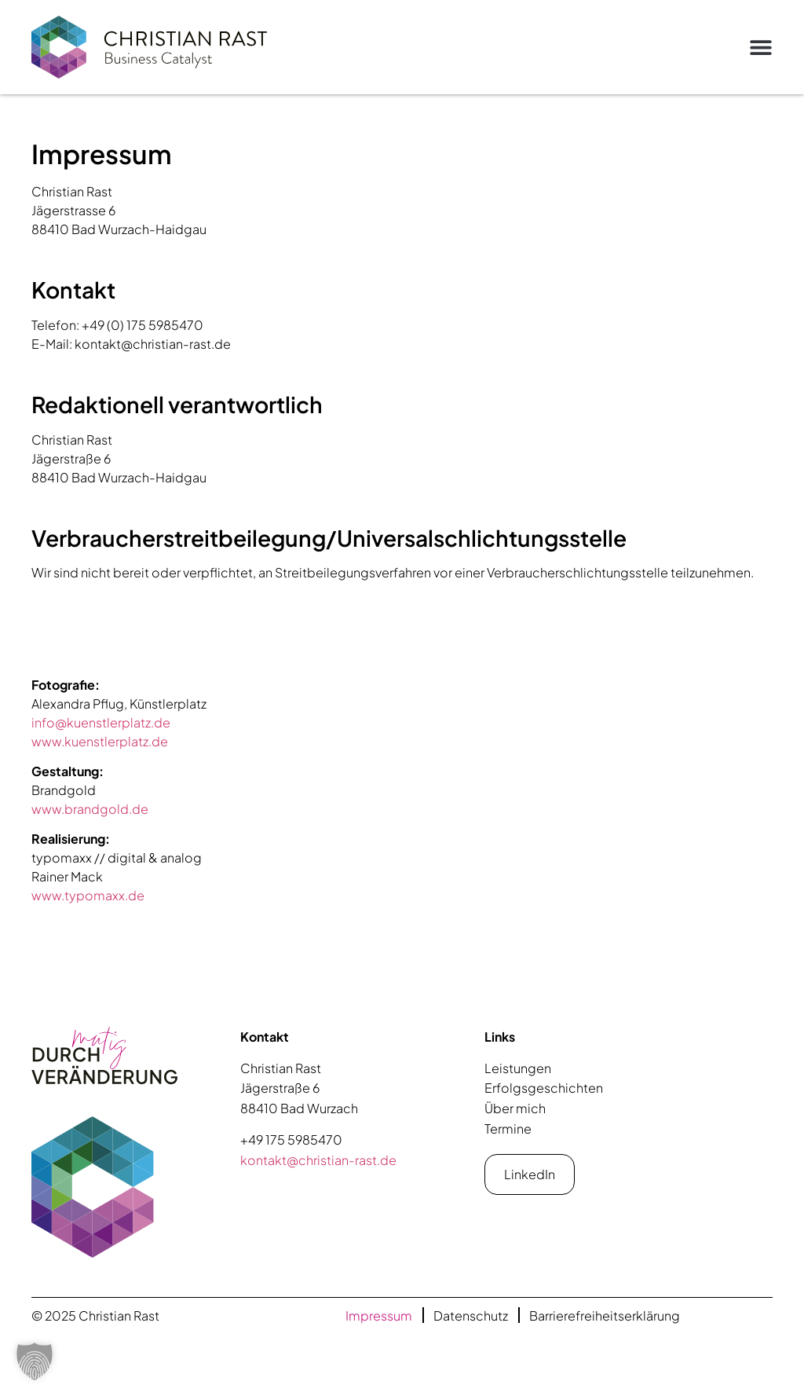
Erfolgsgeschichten (543, 1087)
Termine (508, 1128)
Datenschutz (470, 1315)
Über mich (515, 1108)
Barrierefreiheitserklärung (604, 1315)
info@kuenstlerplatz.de (100, 722)
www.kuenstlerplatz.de (99, 741)
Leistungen (517, 1068)
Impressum (378, 1315)
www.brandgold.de (89, 809)
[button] (761, 47)
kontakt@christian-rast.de (318, 1160)
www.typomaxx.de (87, 895)
